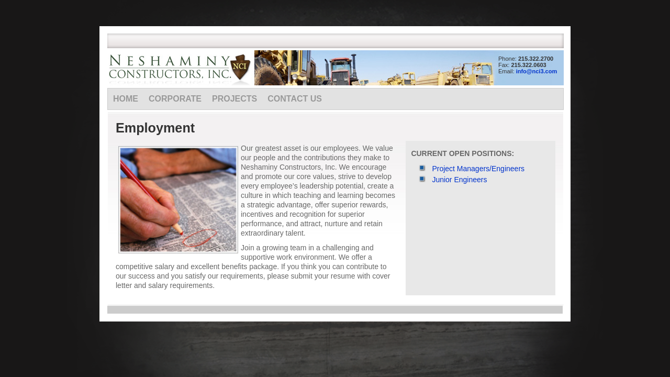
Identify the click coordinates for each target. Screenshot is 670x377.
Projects (234, 98)
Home (125, 98)
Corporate (175, 98)
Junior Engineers (459, 179)
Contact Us (294, 98)
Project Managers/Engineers (478, 168)
